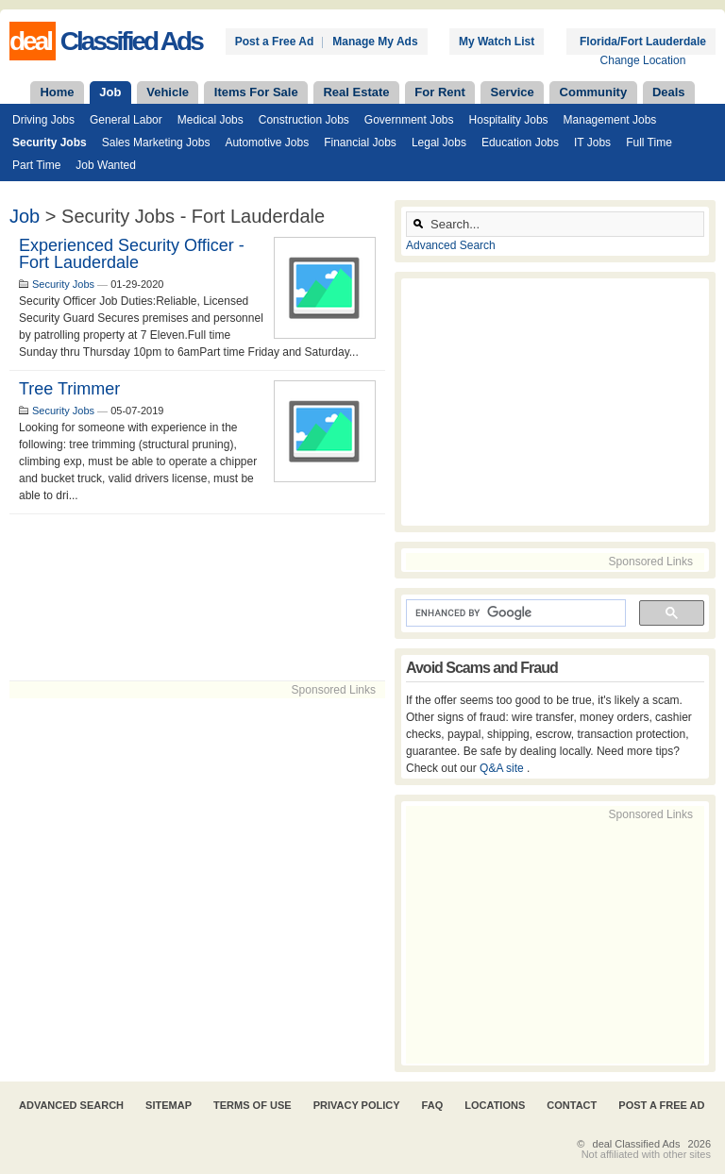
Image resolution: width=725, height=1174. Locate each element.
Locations (494, 1105)
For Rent (439, 92)
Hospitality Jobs (508, 119)
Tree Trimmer (69, 388)
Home (57, 92)
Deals (668, 92)
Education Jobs (520, 142)
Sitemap (168, 1105)
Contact (572, 1105)
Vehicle (167, 92)
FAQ (433, 1105)
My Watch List (496, 41)
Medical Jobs (210, 119)
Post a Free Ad (274, 41)
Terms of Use (252, 1105)
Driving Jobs (43, 119)
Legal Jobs (439, 142)
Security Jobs (49, 142)
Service (512, 92)
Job (110, 92)
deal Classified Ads (637, 1143)
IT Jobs (592, 142)
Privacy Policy (356, 1105)
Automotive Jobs (267, 142)
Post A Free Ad (661, 1105)
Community (594, 92)
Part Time (36, 165)
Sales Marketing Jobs (156, 142)
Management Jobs (610, 119)
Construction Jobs (304, 119)
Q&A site (503, 768)
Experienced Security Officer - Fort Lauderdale (131, 254)
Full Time (649, 142)
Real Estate (356, 92)
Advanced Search (451, 245)
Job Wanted (106, 165)
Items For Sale (256, 92)
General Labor (126, 119)
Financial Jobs (360, 142)
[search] (514, 613)
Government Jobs (409, 119)
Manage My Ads (374, 41)
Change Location (643, 60)
